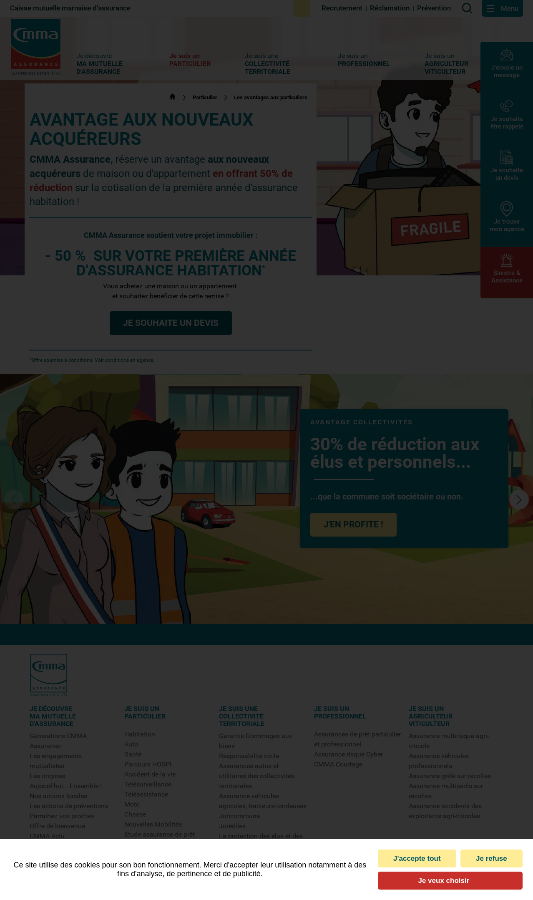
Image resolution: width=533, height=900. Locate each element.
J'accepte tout (417, 858)
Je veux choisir (443, 881)
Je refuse (491, 858)
